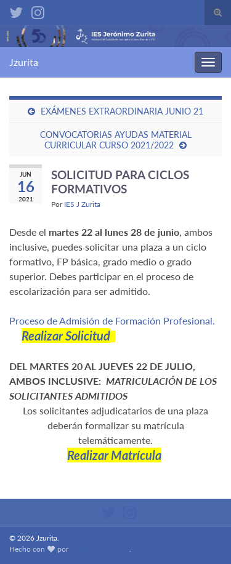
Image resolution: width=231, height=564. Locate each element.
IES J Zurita (82, 204)
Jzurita (23, 62)
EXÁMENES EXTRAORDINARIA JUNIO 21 (122, 111)
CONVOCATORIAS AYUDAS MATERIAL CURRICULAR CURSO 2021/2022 (116, 139)
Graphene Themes (99, 549)
